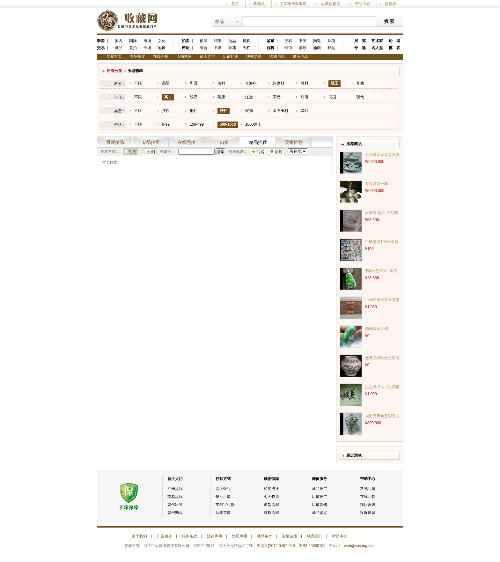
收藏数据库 (330, 4)
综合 (203, 48)
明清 (304, 97)
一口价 (222, 142)
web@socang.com (360, 546)
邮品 (331, 48)
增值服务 (319, 479)
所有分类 (114, 71)
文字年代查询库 (293, 4)
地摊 (161, 48)
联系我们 (314, 536)
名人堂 (377, 48)
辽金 (249, 97)
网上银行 (223, 488)
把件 (193, 110)
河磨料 (278, 83)
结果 (218, 41)
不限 (138, 83)
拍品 (232, 41)
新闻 (101, 41)
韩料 (304, 83)
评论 (185, 48)
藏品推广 (319, 488)
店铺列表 (230, 56)
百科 (270, 48)
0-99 (166, 124)
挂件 (223, 110)
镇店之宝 (207, 56)
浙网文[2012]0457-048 (276, 546)
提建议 (390, 4)
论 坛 (394, 41)
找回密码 (367, 504)
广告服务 (164, 536)
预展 (203, 41)
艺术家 (377, 41)
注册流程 (175, 488)
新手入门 (175, 479)
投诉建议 (367, 512)
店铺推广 (319, 496)
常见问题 (367, 488)
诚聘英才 (264, 536)
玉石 (288, 41)
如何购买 (175, 512)
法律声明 (214, 536)
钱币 (288, 48)
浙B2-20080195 (312, 546)
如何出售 (175, 504)
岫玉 (334, 83)
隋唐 (221, 97)
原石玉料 (280, 110)
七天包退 (271, 496)
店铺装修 (319, 504)
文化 (161, 41)
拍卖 (185, 41)
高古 (168, 97)
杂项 (232, 48)
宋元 (277, 97)
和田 (193, 83)
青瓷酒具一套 (376, 183)
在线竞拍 (160, 56)
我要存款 (223, 512)
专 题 (360, 48)
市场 (147, 41)
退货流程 (271, 504)
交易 (101, 48)
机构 (246, 41)
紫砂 (302, 48)
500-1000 (228, 124)
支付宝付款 (225, 504)
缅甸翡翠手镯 (376, 329)
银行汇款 (223, 496)
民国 (332, 97)
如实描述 (271, 488)
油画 (317, 48)
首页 (235, 4)
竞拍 (133, 48)
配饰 (249, 110)
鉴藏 (270, 41)
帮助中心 (362, 4)
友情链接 (289, 536)
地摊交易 (253, 56)
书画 (218, 48)
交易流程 (175, 496)
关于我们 (139, 536)
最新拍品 (115, 142)
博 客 (394, 48)
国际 (133, 41)
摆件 (166, 110)
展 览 (360, 41)
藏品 (118, 48)
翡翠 (166, 83)
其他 (360, 83)
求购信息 (277, 56)
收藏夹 (259, 4)
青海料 (251, 83)
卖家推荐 (294, 142)
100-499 (197, 124)
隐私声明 (239, 536)
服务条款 (189, 536)
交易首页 (114, 56)
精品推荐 (258, 142)
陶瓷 (317, 41)
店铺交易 (184, 56)
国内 (118, 41)
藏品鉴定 (319, 512)
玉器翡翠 (135, 71)
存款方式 (223, 479)
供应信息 (300, 56)
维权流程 (271, 512)
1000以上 (253, 124)
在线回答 (367, 496)
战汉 (193, 97)
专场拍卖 (137, 56)
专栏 (246, 48)
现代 (360, 97)
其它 (304, 110)
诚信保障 (271, 479)
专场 (147, 48)
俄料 (221, 83)
